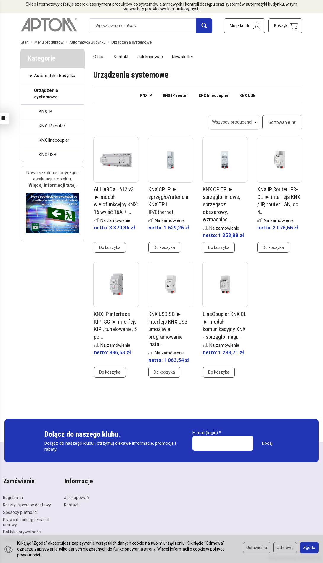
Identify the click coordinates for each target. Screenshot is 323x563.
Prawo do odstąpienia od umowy (26, 522)
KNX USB (248, 95)
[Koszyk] (285, 25)
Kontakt (120, 57)
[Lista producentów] (234, 122)
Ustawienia (256, 547)
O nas (99, 57)
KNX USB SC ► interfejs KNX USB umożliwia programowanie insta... (167, 329)
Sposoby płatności (20, 511)
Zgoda (309, 547)
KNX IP (146, 95)
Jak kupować (150, 57)
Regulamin (13, 497)
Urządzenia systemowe (46, 93)
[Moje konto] (244, 25)
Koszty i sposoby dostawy (27, 504)
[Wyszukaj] (204, 25)
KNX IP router (175, 95)
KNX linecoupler (214, 95)
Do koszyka (109, 247)
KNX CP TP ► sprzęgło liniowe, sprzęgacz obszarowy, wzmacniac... (221, 204)
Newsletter (182, 57)
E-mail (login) (205, 433)
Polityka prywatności (22, 531)
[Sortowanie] (282, 122)
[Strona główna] (49, 25)
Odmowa (285, 547)
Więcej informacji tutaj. (52, 185)
